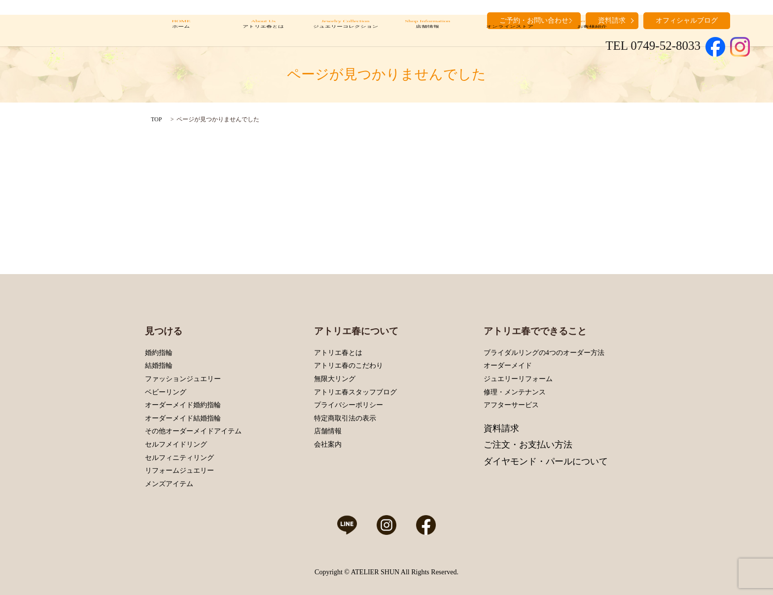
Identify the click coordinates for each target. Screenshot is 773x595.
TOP (156, 119)
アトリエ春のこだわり (348, 365)
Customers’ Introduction (592, 31)
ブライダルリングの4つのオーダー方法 (544, 352)
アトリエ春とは (338, 352)
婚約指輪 (159, 352)
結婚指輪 (159, 365)
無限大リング (334, 379)
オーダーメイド (508, 365)
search (742, 19)
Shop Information (427, 31)
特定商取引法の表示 (345, 418)
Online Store (509, 31)
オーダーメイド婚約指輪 (183, 405)
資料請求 (501, 428)
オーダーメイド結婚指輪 (183, 418)
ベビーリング (165, 392)
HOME (181, 31)
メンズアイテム (169, 484)
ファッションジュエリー (183, 379)
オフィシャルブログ (687, 20)
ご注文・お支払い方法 (528, 445)
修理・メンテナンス (515, 392)
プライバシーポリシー (348, 405)
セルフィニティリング (179, 457)
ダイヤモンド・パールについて (546, 461)
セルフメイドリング (176, 444)
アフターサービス (511, 405)
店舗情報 (328, 431)
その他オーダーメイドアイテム (193, 431)
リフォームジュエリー (179, 470)
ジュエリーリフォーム (518, 379)
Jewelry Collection (345, 31)
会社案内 (328, 444)
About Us (263, 31)
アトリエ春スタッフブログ (355, 392)
